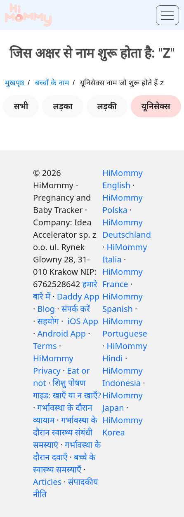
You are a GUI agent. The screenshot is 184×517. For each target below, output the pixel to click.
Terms (45, 345)
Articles (47, 481)
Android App (62, 333)
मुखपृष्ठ (14, 83)
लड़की (107, 106)
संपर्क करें (75, 308)
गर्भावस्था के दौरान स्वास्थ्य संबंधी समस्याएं (65, 432)
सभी (21, 106)
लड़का (62, 106)
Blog (46, 308)
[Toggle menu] (167, 15)
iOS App (83, 321)
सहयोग (48, 321)
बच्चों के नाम (52, 83)
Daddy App (78, 296)
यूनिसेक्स (156, 106)
